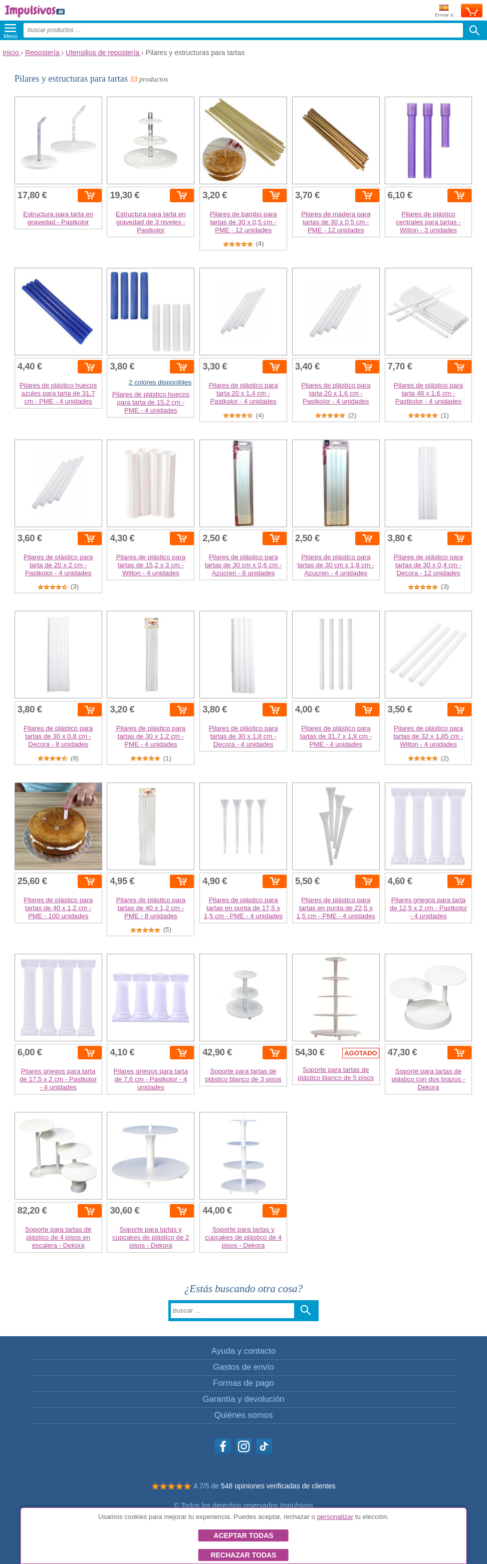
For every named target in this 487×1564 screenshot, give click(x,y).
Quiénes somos (243, 1415)
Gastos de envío (243, 1367)
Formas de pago (243, 1383)
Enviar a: (444, 11)
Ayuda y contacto (243, 1351)
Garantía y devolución (243, 1399)
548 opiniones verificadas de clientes (278, 1486)
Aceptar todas (243, 1535)
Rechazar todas (243, 1555)
